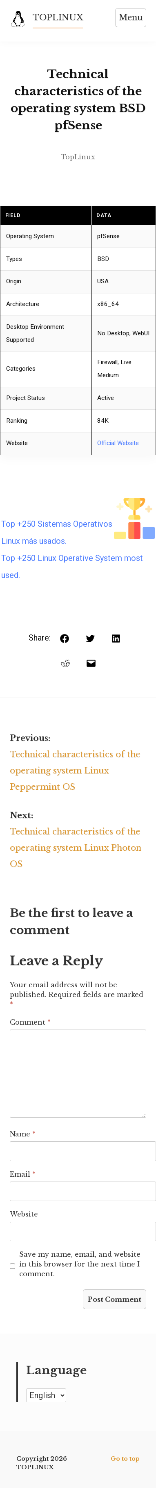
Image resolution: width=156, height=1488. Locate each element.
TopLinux (78, 157)
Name (23, 1134)
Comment (30, 1022)
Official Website (118, 443)
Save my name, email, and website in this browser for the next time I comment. (79, 1264)
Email (23, 1174)
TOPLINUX (58, 17)
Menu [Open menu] (131, 17)
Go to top (125, 1458)
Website (24, 1214)
